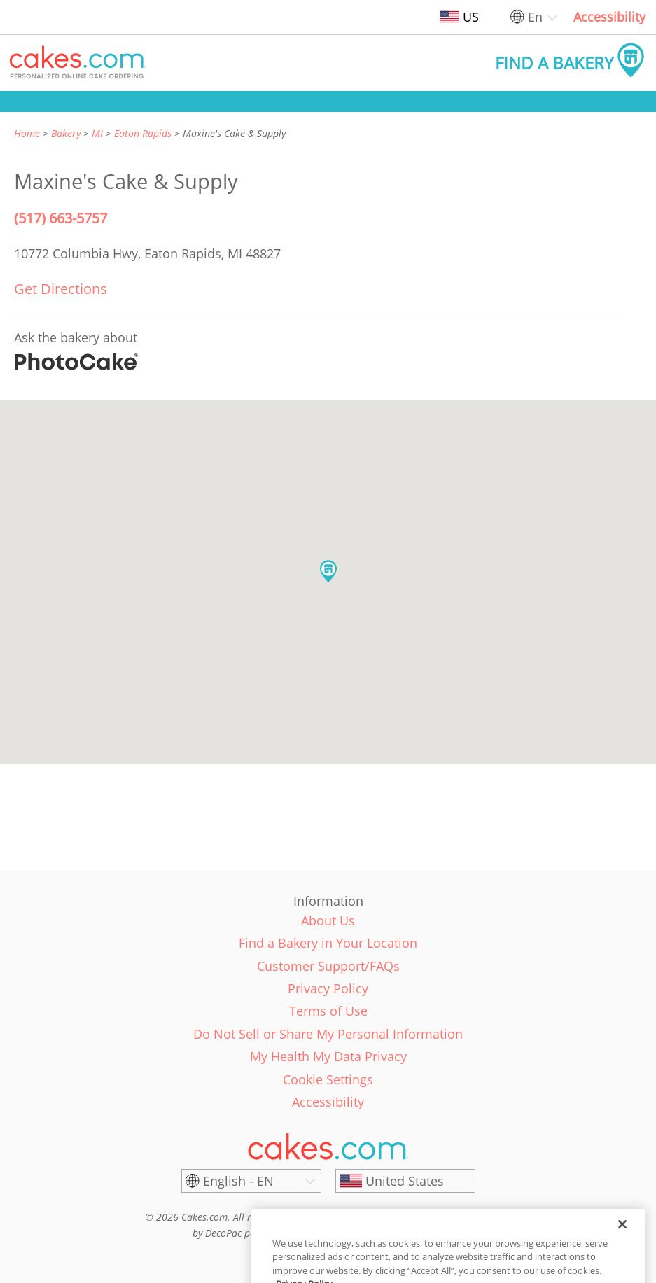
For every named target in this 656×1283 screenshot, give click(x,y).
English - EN (238, 1180)
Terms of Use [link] (328, 1010)
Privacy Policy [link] (328, 988)
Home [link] (27, 133)
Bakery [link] (66, 133)
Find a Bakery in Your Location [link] (328, 942)
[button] (77, 63)
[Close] (622, 1243)
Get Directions (60, 288)
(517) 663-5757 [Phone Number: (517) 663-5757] (60, 218)
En (535, 16)
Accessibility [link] (609, 16)
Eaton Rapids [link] (143, 133)
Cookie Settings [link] (328, 1079)
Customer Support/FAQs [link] (328, 966)
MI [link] (97, 133)
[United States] (405, 1181)
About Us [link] (328, 920)
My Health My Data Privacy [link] (328, 1056)
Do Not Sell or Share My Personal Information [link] (328, 1033)
